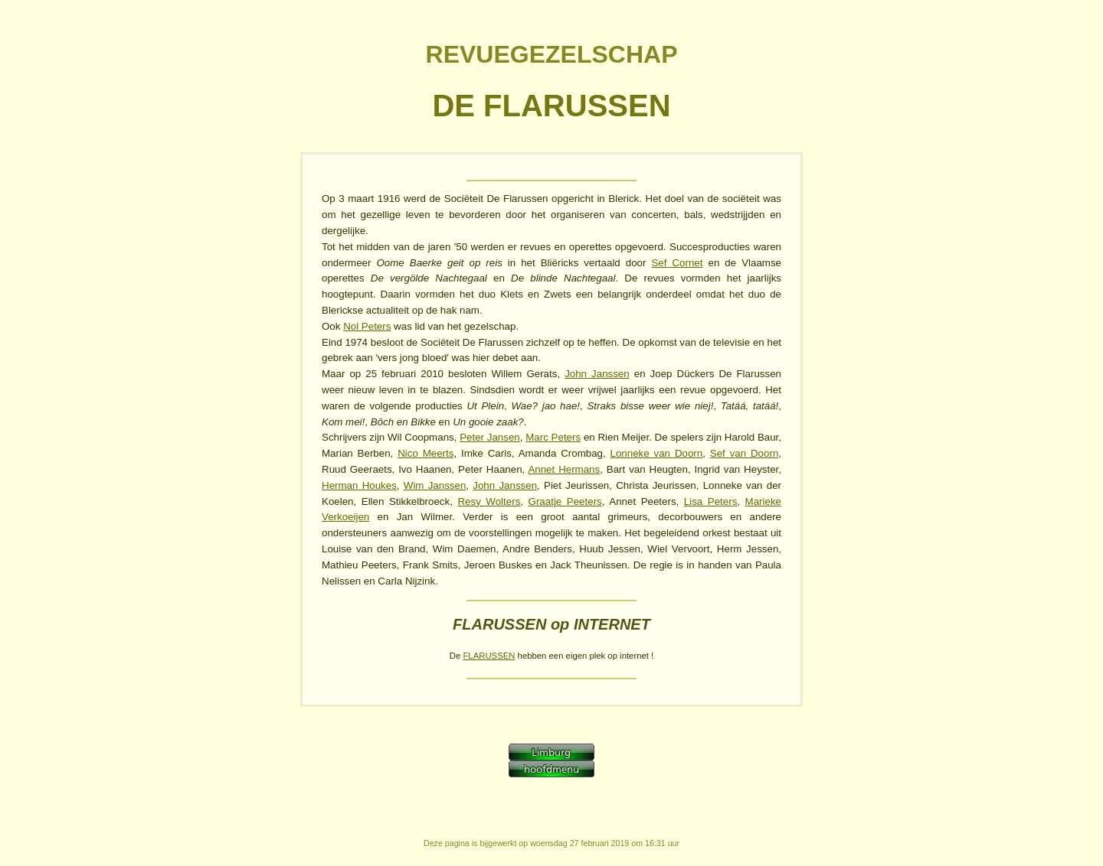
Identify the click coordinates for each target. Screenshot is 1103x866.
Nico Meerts (425, 453)
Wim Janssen (435, 485)
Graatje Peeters (565, 501)
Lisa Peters (711, 501)
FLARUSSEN (489, 655)
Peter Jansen (490, 437)
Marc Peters (553, 437)
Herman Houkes (359, 485)
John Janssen (597, 373)
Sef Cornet (676, 263)
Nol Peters (367, 326)
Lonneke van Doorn (656, 453)
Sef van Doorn (744, 453)
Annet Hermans (564, 469)
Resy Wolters (488, 501)
